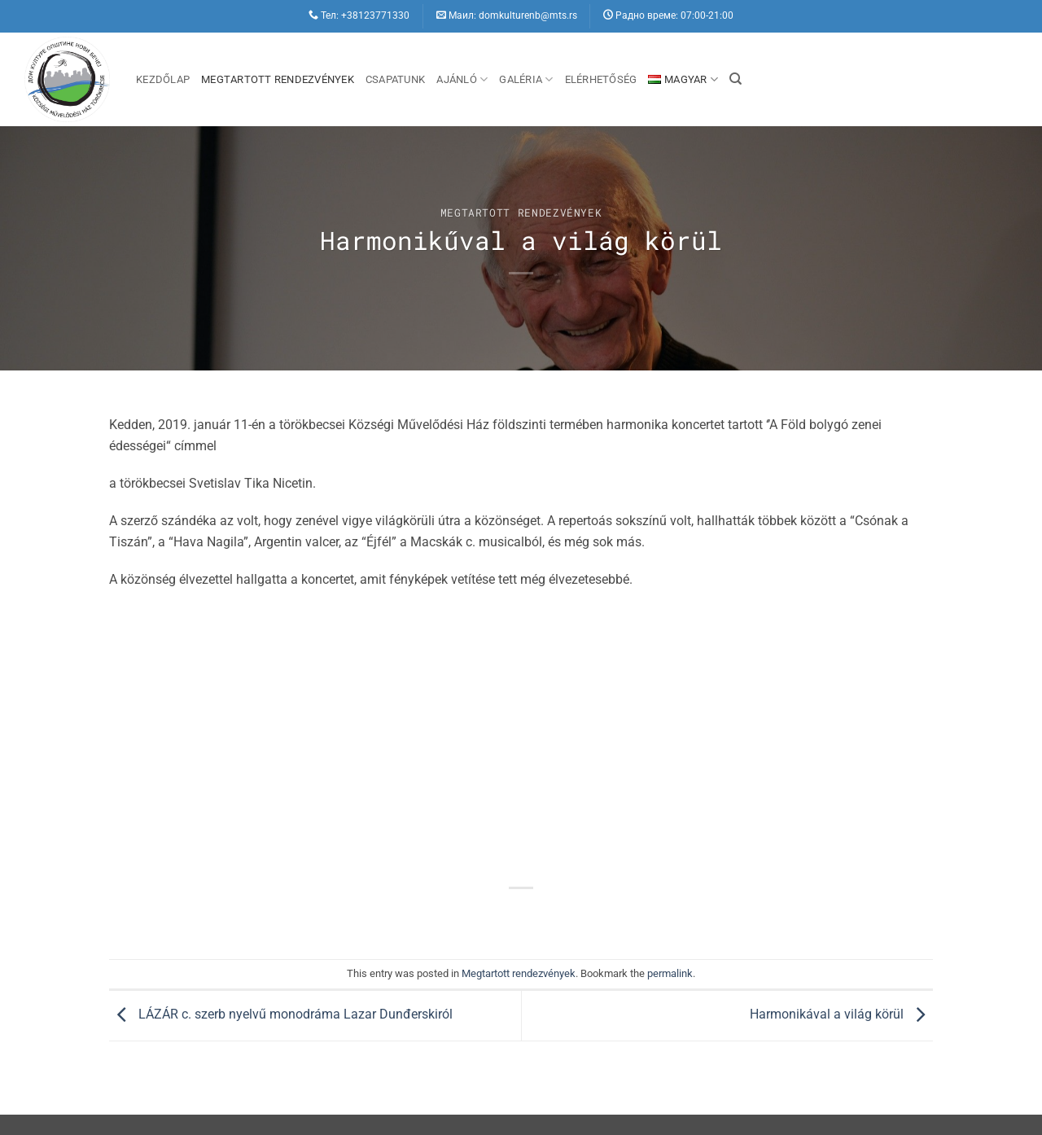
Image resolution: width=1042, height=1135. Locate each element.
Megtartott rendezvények (277, 79)
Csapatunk (395, 79)
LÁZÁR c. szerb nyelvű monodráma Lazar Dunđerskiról (281, 1014)
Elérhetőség (601, 79)
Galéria (526, 79)
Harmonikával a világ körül (841, 1014)
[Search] (735, 79)
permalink (670, 973)
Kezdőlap (163, 79)
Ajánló (462, 79)
